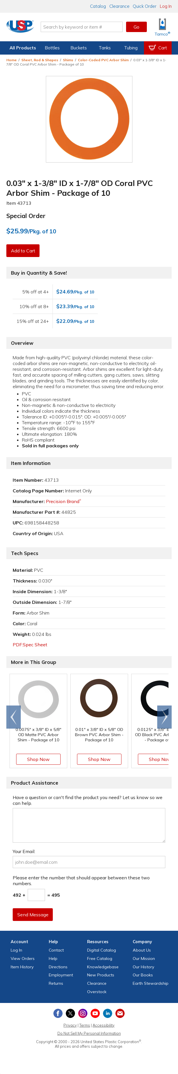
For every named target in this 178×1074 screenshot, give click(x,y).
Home (11, 60)
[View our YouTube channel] (95, 1013)
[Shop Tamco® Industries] (162, 27)
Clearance (119, 6)
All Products (23, 48)
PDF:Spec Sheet (30, 644)
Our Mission (144, 958)
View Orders (23, 958)
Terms (84, 1025)
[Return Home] (22, 28)
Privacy (70, 1025)
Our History (143, 966)
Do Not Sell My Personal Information (89, 1033)
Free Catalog (99, 958)
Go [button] (136, 27)
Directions (58, 966)
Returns (56, 983)
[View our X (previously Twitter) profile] (70, 1013)
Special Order (26, 215)
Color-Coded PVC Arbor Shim (103, 60)
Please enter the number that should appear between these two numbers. (81, 880)
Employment (61, 975)
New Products (100, 975)
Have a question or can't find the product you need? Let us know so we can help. (87, 800)
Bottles (52, 48)
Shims (68, 60)
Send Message (33, 914)
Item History (22, 966)
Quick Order (144, 6)
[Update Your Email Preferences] (120, 1013)
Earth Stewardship (150, 983)
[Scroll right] (164, 717)
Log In (166, 6)
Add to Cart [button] (23, 251)
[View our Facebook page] (58, 1013)
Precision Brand (63, 501)
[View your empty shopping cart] (158, 48)
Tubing (131, 48)
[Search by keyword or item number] (84, 27)
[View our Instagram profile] (83, 1013)
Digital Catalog (101, 950)
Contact (56, 950)
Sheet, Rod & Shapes (39, 60)
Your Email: (24, 851)
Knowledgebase (103, 966)
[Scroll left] (13, 717)
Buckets (78, 48)
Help (53, 958)
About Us (142, 950)
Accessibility (104, 1025)
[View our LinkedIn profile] (107, 1013)
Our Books (143, 975)
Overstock (96, 991)
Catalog (98, 6)
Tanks (105, 48)
